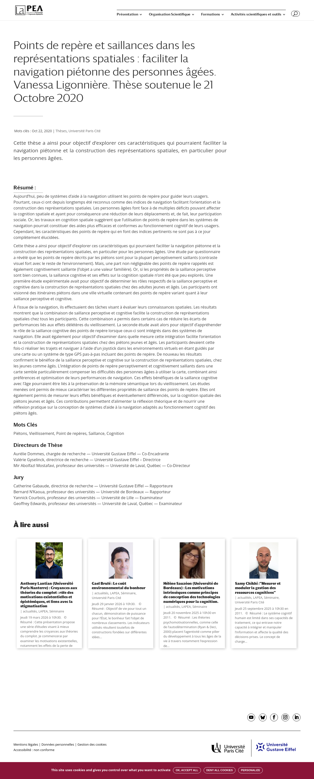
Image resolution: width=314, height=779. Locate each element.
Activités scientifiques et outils (256, 14)
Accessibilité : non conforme (33, 750)
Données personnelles (57, 744)
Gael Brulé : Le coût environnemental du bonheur (118, 585)
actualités (30, 611)
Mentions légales (25, 744)
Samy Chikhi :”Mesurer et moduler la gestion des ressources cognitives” (258, 588)
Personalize (250, 770)
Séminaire (56, 611)
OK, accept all (187, 770)
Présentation (127, 14)
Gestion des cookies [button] (92, 744)
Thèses (61, 131)
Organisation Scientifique (169, 14)
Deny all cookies (219, 770)
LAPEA (43, 611)
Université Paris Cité (84, 131)
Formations (210, 14)
